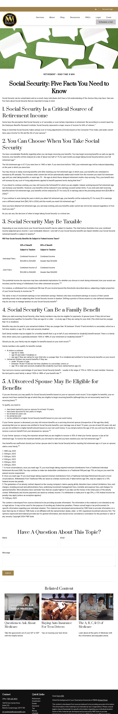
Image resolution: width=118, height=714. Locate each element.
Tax (33, 701)
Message (6, 546)
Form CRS (60, 689)
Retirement (36, 692)
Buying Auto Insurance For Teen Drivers (57, 618)
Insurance (35, 699)
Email (62, 531)
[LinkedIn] (95, 2)
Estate (34, 696)
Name (4, 531)
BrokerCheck (103, 693)
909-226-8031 (12, 692)
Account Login (107, 2)
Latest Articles (37, 709)
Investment (36, 694)
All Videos (35, 711)
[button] (40, 10)
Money (34, 704)
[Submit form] (8, 566)
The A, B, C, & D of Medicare (91, 618)
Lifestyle (35, 706)
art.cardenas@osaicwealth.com (13, 705)
